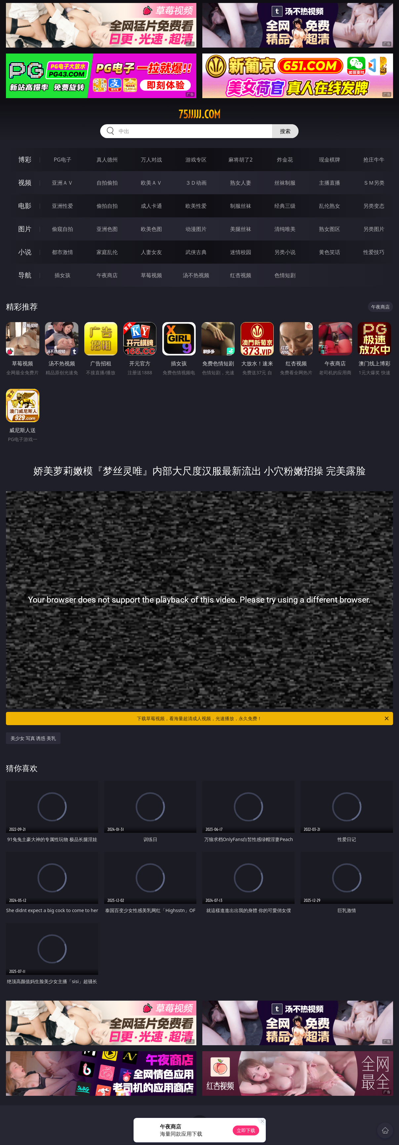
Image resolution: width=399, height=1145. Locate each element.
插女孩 (62, 275)
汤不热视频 (196, 275)
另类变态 (373, 205)
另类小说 (285, 252)
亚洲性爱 (62, 205)
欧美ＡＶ (151, 182)
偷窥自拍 (62, 229)
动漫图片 (196, 229)
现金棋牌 (329, 159)
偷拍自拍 (107, 205)
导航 (24, 275)
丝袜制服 (285, 182)
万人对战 (151, 159)
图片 (24, 228)
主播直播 (329, 182)
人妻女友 (151, 252)
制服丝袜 (240, 205)
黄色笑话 (329, 252)
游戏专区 (196, 159)
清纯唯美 (285, 229)
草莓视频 (151, 275)
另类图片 (373, 229)
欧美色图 (151, 229)
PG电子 (62, 159)
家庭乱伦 (107, 252)
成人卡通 (151, 205)
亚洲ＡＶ (62, 182)
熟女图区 (329, 229)
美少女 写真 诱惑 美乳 (33, 738)
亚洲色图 (107, 229)
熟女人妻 (240, 182)
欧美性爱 (196, 205)
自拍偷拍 (107, 182)
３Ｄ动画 (196, 182)
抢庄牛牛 (373, 159)
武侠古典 (196, 252)
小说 (24, 251)
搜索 (285, 131)
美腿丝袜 (240, 229)
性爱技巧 (373, 252)
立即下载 (246, 1130)
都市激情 (62, 252)
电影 (24, 205)
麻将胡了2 (240, 159)
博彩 (24, 159)
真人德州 (107, 159)
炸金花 (285, 159)
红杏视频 (240, 275)
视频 (24, 182)
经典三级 (285, 205)
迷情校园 (240, 252)
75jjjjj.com (199, 114)
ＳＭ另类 (373, 182)
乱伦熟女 (329, 205)
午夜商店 (107, 275)
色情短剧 (285, 275)
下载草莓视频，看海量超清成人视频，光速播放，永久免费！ (263, 718)
